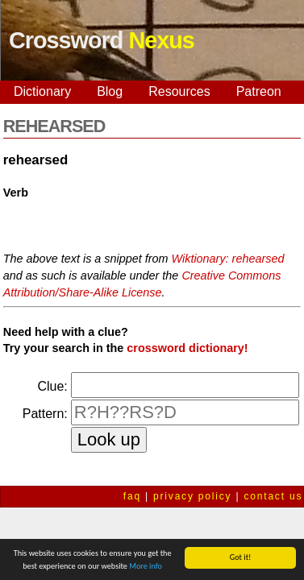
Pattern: (45, 413)
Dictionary (42, 91)
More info (145, 566)
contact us (273, 496)
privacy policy (192, 496)
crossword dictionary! (187, 348)
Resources (179, 91)
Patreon (258, 91)
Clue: (52, 386)
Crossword (101, 40)
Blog (110, 91)
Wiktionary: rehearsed (228, 258)
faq (132, 496)
